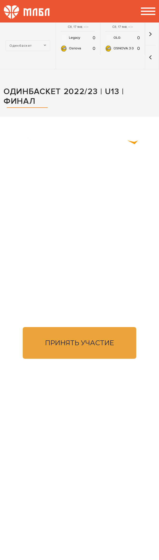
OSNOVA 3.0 (124, 48)
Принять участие (79, 343)
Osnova (75, 48)
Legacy (74, 38)
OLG (117, 38)
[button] (150, 57)
